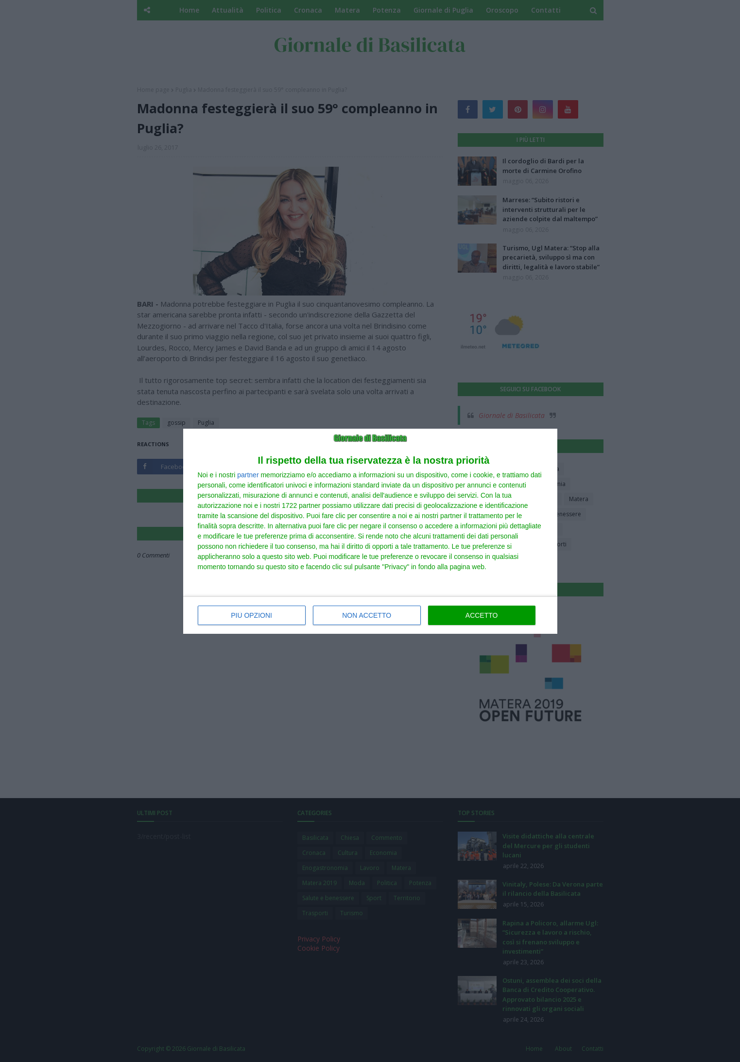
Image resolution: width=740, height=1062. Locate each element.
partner (247, 474)
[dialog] (370, 531)
